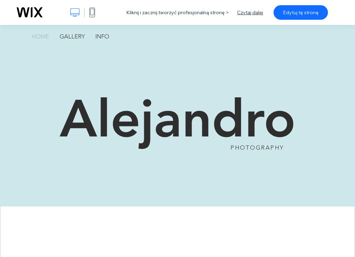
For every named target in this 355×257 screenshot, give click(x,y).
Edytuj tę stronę (301, 12)
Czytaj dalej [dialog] (250, 12)
